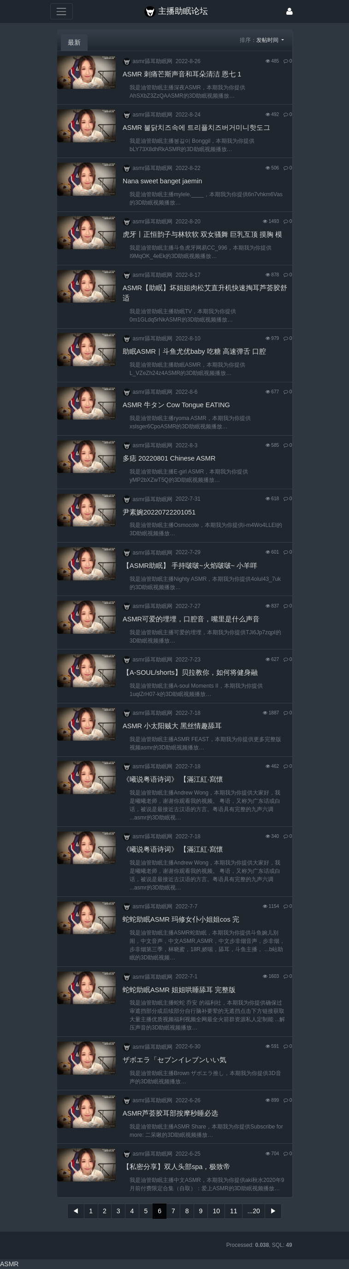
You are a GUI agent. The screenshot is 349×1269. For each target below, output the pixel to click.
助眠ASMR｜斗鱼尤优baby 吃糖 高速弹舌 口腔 (194, 351)
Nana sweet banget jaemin (162, 181)
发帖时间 (268, 40)
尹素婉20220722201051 (159, 512)
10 (216, 1211)
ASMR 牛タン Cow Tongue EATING (176, 405)
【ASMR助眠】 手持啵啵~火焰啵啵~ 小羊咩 (190, 565)
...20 (254, 1211)
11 (233, 1211)
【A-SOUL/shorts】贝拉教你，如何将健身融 (190, 672)
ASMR (9, 1264)
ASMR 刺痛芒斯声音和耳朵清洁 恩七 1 (182, 74)
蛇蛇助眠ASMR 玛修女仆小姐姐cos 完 (181, 919)
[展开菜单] (61, 11)
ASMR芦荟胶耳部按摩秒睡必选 (170, 1113)
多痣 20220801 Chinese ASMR (169, 458)
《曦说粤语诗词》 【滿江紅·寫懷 (173, 779)
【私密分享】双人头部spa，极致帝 (176, 1166)
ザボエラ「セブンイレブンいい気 (174, 1060)
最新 (74, 42)
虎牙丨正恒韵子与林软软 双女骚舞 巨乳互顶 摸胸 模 (202, 234)
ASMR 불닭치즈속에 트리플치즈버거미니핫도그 (196, 127)
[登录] (289, 11)
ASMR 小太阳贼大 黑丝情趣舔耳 (172, 726)
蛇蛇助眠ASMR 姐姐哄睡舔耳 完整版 (179, 990)
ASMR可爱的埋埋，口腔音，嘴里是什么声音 (191, 619)
